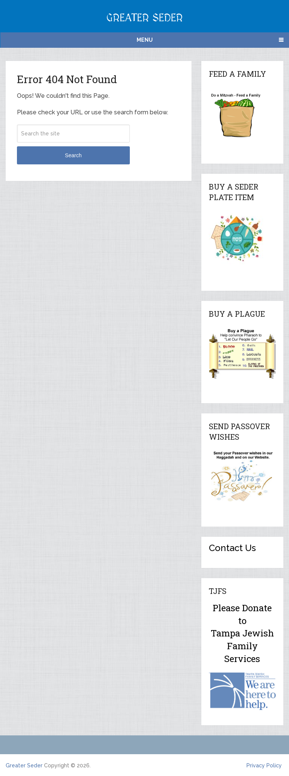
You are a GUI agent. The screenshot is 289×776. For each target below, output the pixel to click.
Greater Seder (144, 18)
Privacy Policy (264, 765)
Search (73, 155)
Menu (145, 40)
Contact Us (232, 547)
